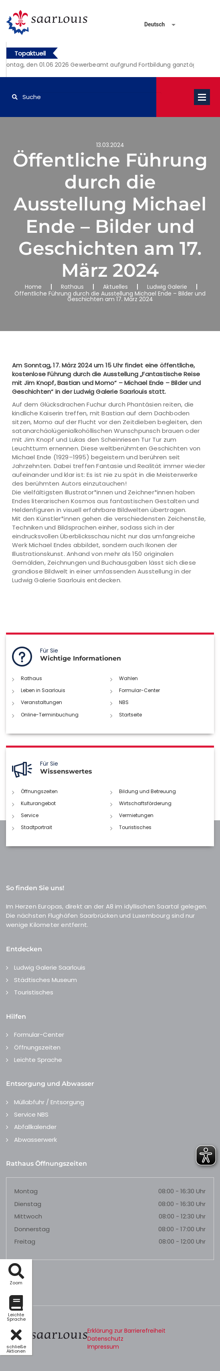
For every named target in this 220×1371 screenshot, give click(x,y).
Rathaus (72, 287)
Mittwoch (28, 1216)
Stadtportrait (36, 827)
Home (33, 287)
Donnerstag (32, 1229)
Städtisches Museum (45, 980)
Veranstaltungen (41, 702)
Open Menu (202, 97)
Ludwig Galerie (167, 287)
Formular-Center (139, 690)
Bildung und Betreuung (147, 791)
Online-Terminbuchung (50, 714)
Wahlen (128, 678)
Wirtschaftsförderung (145, 803)
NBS (124, 702)
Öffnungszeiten (39, 791)
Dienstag (27, 1204)
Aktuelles (115, 287)
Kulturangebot (38, 803)
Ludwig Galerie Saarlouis (49, 967)
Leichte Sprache (38, 1060)
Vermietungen (136, 815)
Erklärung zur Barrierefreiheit (126, 1331)
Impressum (103, 1347)
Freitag (24, 1241)
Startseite (130, 714)
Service (29, 815)
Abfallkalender (35, 1127)
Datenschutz (105, 1339)
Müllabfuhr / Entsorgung (49, 1102)
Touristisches (135, 827)
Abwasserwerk (35, 1139)
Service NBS (31, 1114)
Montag (26, 1191)
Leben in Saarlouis (43, 690)
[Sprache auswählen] (150, 25)
